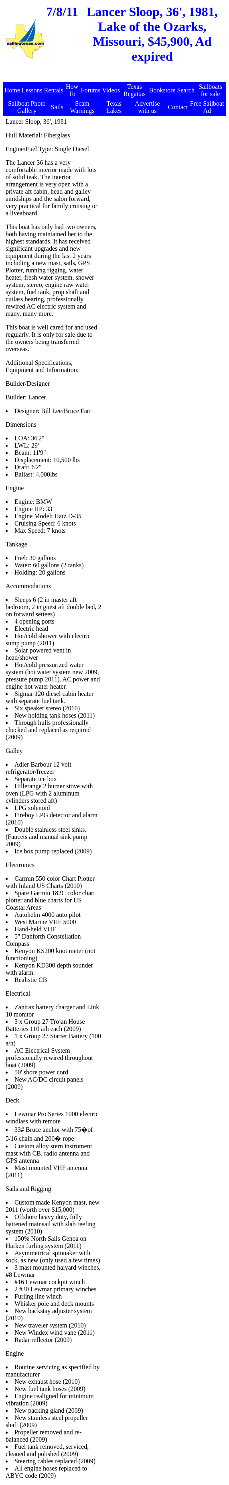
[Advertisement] (115, 78)
